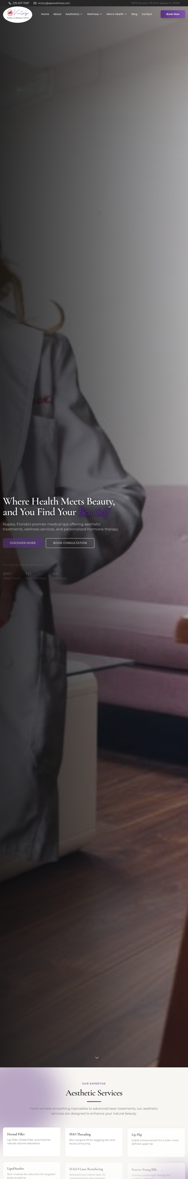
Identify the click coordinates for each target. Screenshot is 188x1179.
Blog (134, 14)
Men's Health (117, 14)
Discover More (23, 545)
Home (45, 14)
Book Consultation (70, 545)
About (57, 14)
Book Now (173, 14)
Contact (147, 14)
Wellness (94, 14)
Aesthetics (74, 14)
